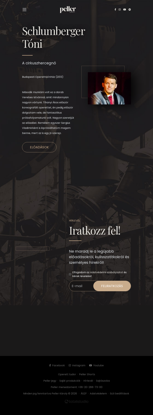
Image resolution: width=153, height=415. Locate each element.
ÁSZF (84, 393)
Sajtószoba (103, 381)
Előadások (39, 147)
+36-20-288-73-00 (90, 387)
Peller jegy (49, 381)
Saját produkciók (69, 381)
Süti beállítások (119, 393)
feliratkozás (112, 286)
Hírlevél (88, 381)
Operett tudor (67, 374)
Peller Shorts (87, 374)
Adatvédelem (98, 393)
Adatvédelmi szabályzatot (106, 272)
